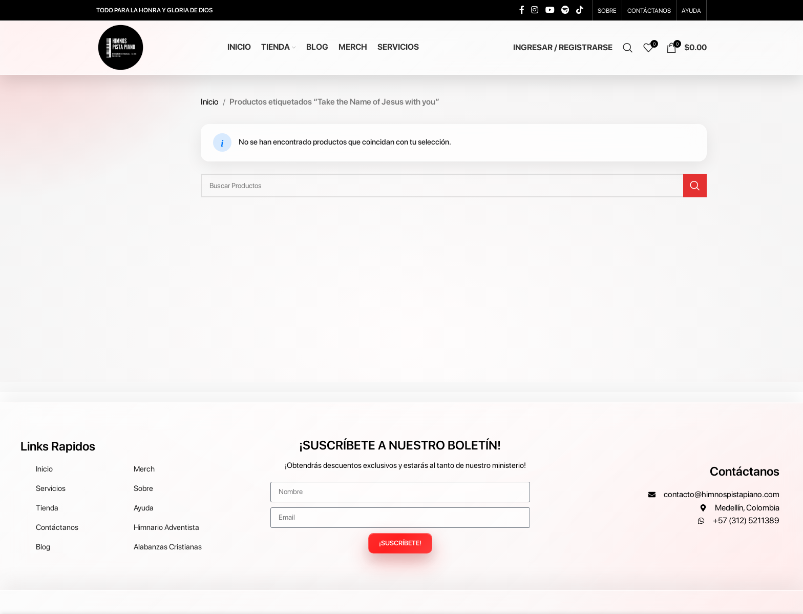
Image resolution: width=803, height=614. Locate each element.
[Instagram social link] (535, 10)
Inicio (210, 102)
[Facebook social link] (522, 10)
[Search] (628, 47)
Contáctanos (744, 471)
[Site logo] (120, 47)
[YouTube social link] (550, 10)
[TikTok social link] (580, 10)
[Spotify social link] (565, 10)
